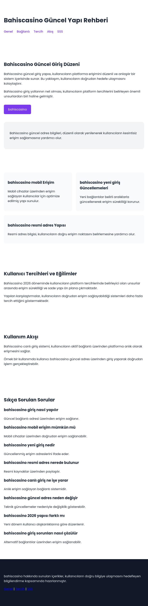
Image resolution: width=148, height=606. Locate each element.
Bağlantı (23, 31)
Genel (8, 31)
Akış (50, 31)
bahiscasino (17, 109)
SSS (60, 31)
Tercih (38, 31)
